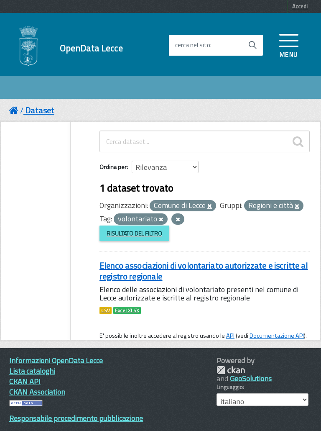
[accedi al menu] (288, 45)
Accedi (300, 6)
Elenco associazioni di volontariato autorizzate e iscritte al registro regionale (203, 271)
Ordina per (113, 166)
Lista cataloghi (32, 371)
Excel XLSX (127, 310)
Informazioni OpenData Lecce (56, 360)
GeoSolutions (251, 378)
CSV (105, 310)
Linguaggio (230, 387)
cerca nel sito (192, 45)
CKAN (231, 370)
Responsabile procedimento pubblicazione (76, 418)
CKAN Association (37, 392)
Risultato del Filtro (134, 233)
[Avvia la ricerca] (252, 45)
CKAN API (25, 381)
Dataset (39, 110)
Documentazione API (277, 335)
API (230, 335)
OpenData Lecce (91, 48)
